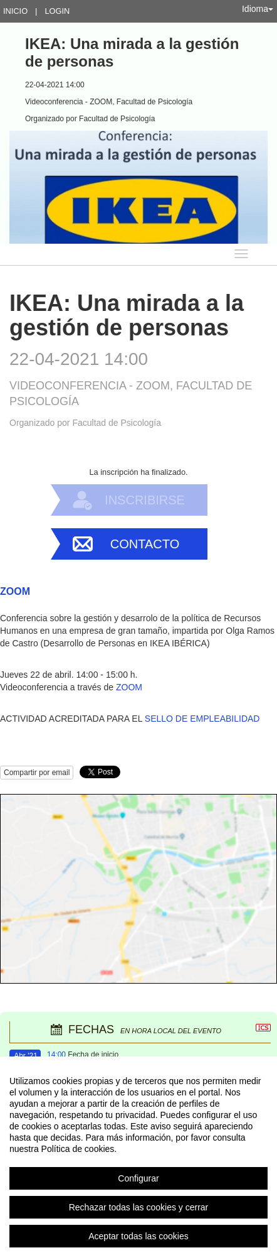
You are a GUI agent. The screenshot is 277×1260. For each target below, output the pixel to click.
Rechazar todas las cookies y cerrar (139, 1207)
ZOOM (129, 687)
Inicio (15, 11)
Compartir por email (37, 772)
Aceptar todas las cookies (138, 1236)
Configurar (138, 1178)
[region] (138, 1158)
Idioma (257, 9)
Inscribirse (145, 500)
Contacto (144, 544)
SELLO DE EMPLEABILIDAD (202, 719)
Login (57, 11)
